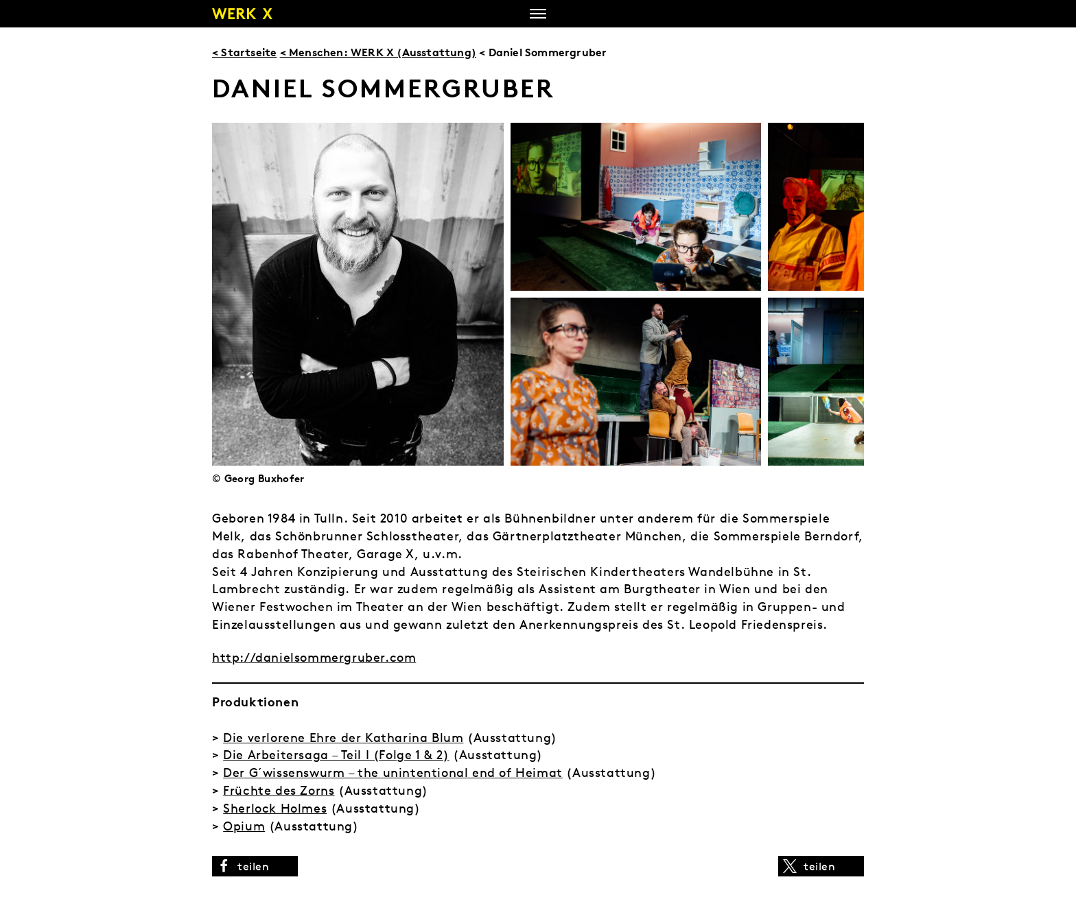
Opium (244, 826)
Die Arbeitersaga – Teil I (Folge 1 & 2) (336, 755)
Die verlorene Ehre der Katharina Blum (343, 737)
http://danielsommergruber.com (314, 657)
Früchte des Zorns (278, 790)
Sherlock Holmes (275, 808)
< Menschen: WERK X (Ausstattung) (378, 52)
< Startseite (244, 52)
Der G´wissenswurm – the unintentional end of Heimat (393, 772)
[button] (255, 866)
